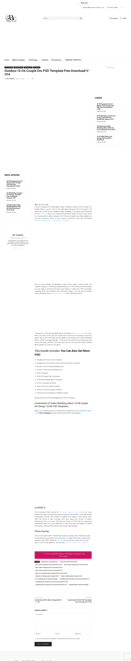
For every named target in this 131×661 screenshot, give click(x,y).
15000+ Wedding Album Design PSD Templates (52, 192)
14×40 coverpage (81, 304)
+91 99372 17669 (112, 7)
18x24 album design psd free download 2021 (48, 532)
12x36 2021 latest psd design (68, 523)
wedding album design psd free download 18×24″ (75, 540)
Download (43, 185)
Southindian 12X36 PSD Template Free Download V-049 (80, 562)
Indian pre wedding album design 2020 (47, 537)
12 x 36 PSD (9, 67)
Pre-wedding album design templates (46, 540)
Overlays (60, 502)
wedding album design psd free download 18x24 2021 (51, 543)
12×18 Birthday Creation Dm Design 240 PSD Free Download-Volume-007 (14, 166)
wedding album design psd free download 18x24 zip (51, 546)
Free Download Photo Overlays (76, 504)
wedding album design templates (79, 546)
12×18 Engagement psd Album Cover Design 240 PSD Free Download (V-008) (14, 154)
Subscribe (113, 652)
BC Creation (11, 78)
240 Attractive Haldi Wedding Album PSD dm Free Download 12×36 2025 (14, 178)
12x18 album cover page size (49, 523)
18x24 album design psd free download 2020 (49, 529)
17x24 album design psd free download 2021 (48, 526)
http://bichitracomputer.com (18, 209)
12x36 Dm (36, 67)
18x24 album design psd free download (76, 526)
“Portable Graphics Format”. (69, 474)
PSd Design (28, 67)
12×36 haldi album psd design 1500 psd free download (104, 138)
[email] (113, 647)
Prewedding (18, 67)
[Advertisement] (65, 42)
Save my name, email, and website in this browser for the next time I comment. (58, 600)
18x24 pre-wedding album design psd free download (51, 534)
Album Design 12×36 (58, 264)
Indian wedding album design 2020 (71, 537)
